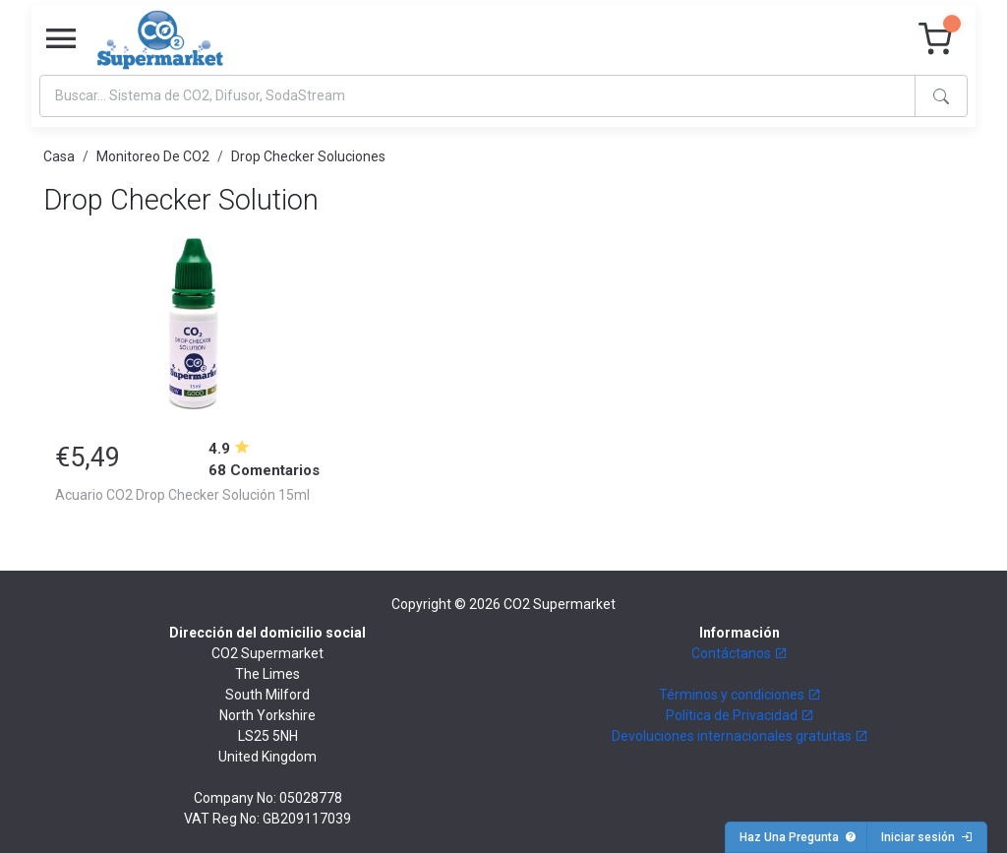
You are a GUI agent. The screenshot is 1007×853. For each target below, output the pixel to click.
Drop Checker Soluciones (308, 156)
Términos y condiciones (740, 694)
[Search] (477, 96)
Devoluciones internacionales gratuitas (740, 736)
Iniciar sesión (927, 837)
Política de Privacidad (740, 715)
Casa (59, 156)
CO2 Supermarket (560, 604)
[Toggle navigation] (61, 39)
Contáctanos (739, 653)
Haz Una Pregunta (798, 837)
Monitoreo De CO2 (152, 156)
